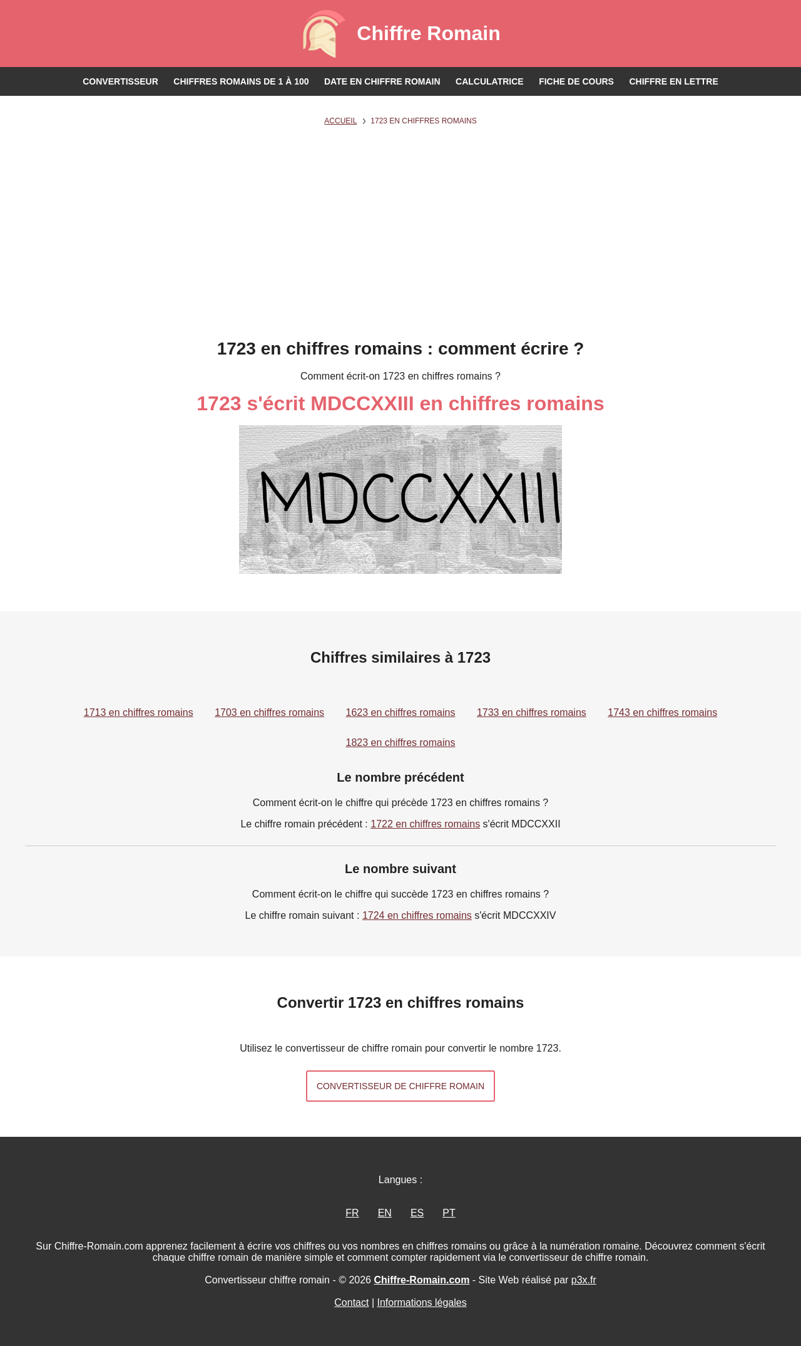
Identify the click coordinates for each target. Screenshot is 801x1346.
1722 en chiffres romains (425, 824)
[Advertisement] (400, 245)
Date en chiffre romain (382, 81)
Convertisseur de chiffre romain (400, 1086)
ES (417, 1213)
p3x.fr (583, 1280)
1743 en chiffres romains (662, 712)
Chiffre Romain (428, 33)
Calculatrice (490, 81)
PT (448, 1213)
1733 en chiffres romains (531, 712)
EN (385, 1213)
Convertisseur (120, 81)
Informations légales (422, 1302)
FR (352, 1213)
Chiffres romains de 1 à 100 (241, 81)
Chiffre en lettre (673, 81)
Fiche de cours (576, 81)
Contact (351, 1302)
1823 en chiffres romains (401, 742)
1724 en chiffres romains (417, 915)
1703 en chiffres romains (269, 712)
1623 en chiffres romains (401, 712)
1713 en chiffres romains (138, 712)
